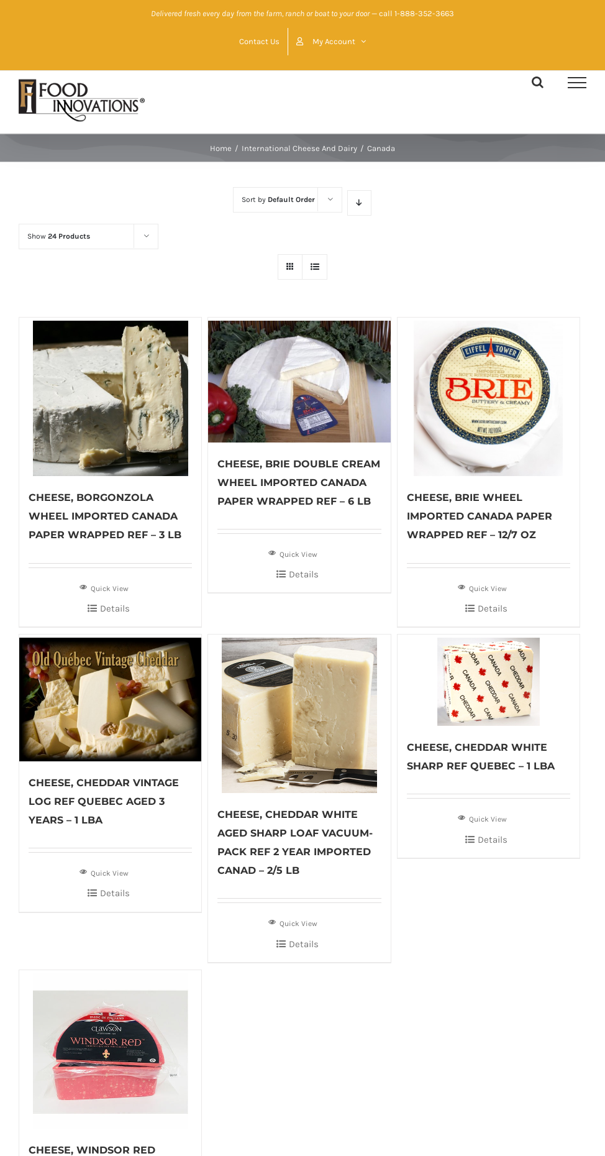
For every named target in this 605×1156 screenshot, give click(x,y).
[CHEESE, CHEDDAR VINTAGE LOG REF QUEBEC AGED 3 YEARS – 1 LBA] (110, 698)
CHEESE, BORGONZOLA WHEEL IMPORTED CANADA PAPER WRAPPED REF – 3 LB (105, 516)
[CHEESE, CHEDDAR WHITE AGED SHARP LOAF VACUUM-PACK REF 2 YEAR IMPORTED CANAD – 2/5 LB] (299, 714)
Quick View (104, 587)
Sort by (278, 199)
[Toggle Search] (538, 82)
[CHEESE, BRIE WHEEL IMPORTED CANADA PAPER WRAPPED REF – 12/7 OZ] (489, 397)
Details (115, 608)
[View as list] (314, 267)
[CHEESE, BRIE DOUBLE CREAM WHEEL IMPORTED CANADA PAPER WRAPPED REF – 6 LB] (299, 380)
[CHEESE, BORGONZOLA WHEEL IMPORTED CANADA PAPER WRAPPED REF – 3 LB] (110, 397)
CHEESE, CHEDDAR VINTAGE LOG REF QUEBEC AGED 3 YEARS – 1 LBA (104, 801)
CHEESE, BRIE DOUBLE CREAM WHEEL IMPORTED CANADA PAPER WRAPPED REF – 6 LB (298, 482)
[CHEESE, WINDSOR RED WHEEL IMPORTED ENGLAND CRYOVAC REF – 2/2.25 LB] (110, 1049)
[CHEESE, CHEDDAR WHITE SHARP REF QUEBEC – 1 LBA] (489, 680)
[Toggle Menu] (577, 82)
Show (58, 236)
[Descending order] (359, 203)
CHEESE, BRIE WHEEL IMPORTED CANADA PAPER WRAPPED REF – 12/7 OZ (479, 516)
